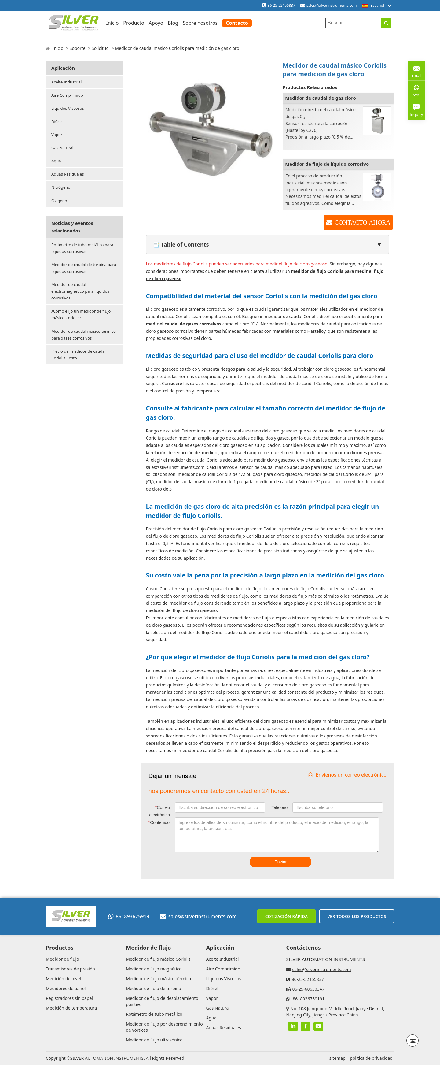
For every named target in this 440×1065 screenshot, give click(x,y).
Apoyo (156, 23)
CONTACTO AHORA (363, 222)
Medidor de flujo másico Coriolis (158, 959)
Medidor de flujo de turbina (153, 988)
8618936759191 (130, 916)
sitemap (337, 1058)
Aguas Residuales (67, 174)
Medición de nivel (63, 979)
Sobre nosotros (200, 23)
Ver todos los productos (356, 916)
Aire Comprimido (67, 95)
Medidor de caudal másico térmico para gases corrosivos (83, 334)
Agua (56, 161)
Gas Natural (62, 147)
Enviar (280, 861)
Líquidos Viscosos (67, 108)
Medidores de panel (66, 988)
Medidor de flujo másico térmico (158, 979)
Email (416, 70)
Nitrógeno (60, 187)
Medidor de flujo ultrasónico (154, 1040)
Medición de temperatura (71, 1008)
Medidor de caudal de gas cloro (320, 98)
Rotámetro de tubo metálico (154, 1014)
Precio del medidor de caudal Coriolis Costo (78, 354)
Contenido (159, 822)
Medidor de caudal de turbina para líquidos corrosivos (83, 268)
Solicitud (100, 48)
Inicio (112, 23)
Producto (133, 23)
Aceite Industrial (66, 82)
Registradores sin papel (69, 998)
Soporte (78, 48)
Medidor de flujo (62, 959)
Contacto (237, 23)
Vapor (56, 134)
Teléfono (279, 807)
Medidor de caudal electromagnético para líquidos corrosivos (80, 291)
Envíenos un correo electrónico (347, 774)
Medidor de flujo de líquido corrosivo (327, 164)
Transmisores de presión (70, 969)
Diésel (57, 121)
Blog (173, 23)
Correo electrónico (159, 811)
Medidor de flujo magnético (154, 969)
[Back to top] (412, 1040)
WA (416, 90)
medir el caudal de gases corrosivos (183, 324)
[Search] (386, 23)
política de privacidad (371, 1058)
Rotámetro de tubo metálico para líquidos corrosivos (82, 248)
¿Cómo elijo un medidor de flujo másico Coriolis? (81, 314)
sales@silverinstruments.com (331, 5)
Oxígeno (59, 200)
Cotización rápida (286, 916)
